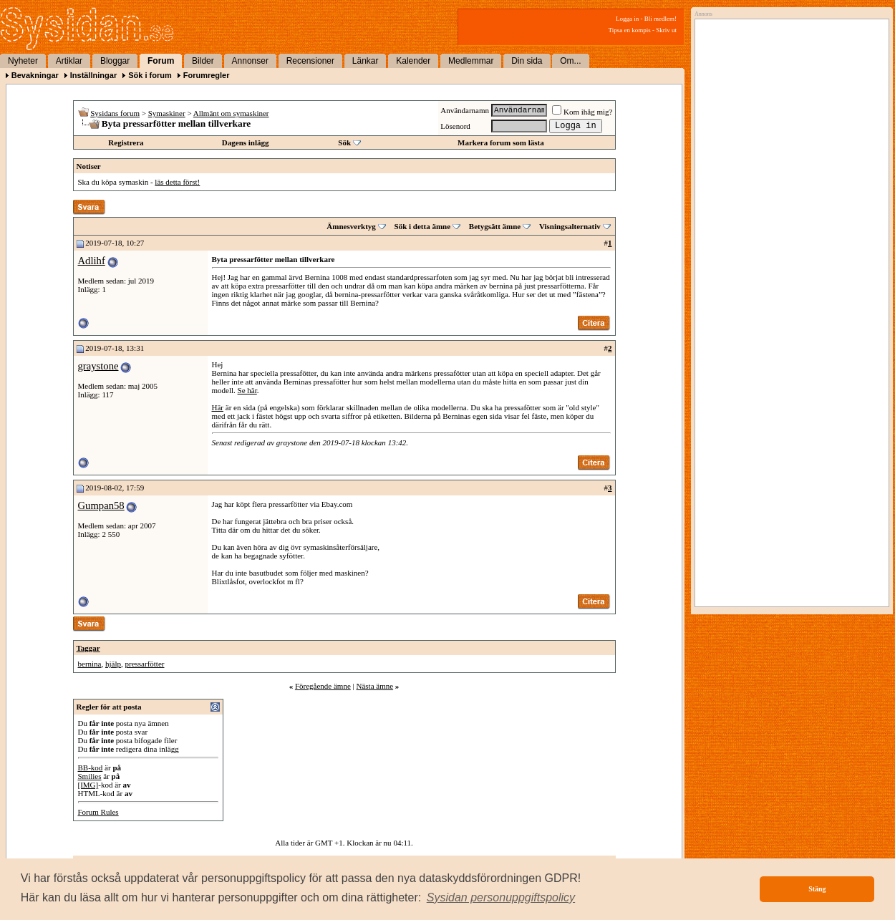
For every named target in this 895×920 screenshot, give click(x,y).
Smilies (90, 776)
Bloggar (115, 61)
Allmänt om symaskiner (231, 113)
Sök (344, 142)
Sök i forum (150, 75)
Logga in (627, 18)
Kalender (413, 61)
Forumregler (206, 75)
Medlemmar (470, 61)
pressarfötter (144, 663)
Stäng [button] (817, 889)
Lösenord (455, 126)
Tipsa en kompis (630, 30)
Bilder (203, 61)
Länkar (365, 61)
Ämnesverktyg (350, 226)
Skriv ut (666, 30)
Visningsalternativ (570, 226)
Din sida (526, 61)
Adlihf (91, 260)
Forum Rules (98, 812)
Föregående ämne (323, 686)
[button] (501, 898)
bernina (90, 663)
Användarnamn (464, 110)
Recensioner (310, 61)
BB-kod (90, 767)
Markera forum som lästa (501, 142)
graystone (98, 366)
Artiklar (69, 61)
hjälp (113, 663)
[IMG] (88, 784)
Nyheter (23, 61)
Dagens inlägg (245, 142)
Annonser (250, 61)
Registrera (125, 142)
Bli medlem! (660, 18)
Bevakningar (35, 75)
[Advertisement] (788, 169)
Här (218, 407)
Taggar (88, 648)
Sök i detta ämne (423, 226)
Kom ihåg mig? (582, 111)
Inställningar (93, 75)
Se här (247, 390)
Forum (160, 61)
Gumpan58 (101, 505)
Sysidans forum (115, 113)
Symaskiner (166, 113)
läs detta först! (177, 182)
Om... (570, 61)
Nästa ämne (374, 686)
